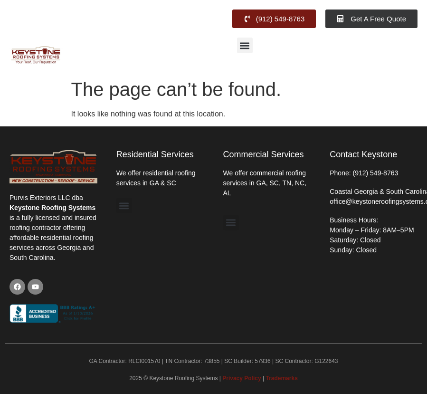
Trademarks (281, 378)
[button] (245, 45)
